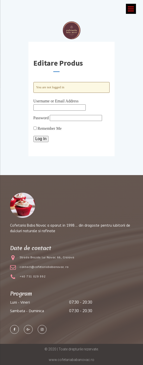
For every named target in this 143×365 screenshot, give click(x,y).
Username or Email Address (56, 101)
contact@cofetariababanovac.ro (44, 267)
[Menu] (131, 9)
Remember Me (47, 128)
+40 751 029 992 (33, 276)
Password (41, 118)
